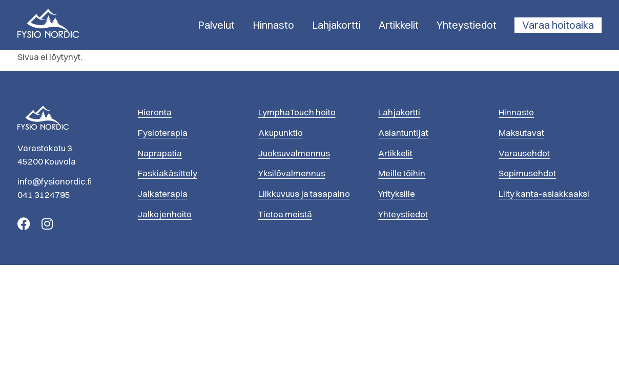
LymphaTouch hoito (297, 112)
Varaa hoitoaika (558, 24)
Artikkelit (399, 24)
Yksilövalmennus (291, 173)
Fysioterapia (163, 132)
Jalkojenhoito (165, 214)
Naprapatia (160, 153)
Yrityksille (396, 193)
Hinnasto (273, 24)
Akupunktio (280, 132)
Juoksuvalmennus (294, 153)
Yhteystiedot (467, 24)
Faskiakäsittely (167, 173)
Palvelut (216, 24)
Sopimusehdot (527, 173)
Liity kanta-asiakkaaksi (544, 193)
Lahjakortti (336, 24)
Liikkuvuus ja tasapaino (304, 193)
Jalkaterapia (163, 193)
